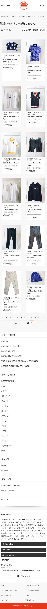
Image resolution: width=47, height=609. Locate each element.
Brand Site (9, 544)
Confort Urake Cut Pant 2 (11, 257)
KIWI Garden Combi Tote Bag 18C (10, 61)
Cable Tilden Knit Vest (34, 117)
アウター (4, 431)
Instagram (8, 555)
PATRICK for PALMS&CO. (11, 356)
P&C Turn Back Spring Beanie (34, 292)
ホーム (3, 586)
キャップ (4, 441)
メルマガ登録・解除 (32, 590)
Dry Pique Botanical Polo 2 (33, 72)
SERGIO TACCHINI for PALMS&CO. (15, 366)
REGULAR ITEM (8, 491)
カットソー (5, 406)
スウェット (5, 416)
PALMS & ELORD (8, 351)
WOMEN (4, 471)
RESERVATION (7, 381)
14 (28, 323)
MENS (3, 466)
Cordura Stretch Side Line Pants (33, 257)
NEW (3, 451)
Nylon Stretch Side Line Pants (11, 303)
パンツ (4, 391)
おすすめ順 (26, 30)
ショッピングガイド (32, 586)
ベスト (4, 426)
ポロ (3, 386)
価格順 (35, 30)
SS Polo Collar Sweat (10, 163)
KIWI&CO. (5, 341)
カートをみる (6, 600)
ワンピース (5, 396)
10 (39, 317)
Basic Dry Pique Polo (10, 209)
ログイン (28, 595)
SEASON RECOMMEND (11, 486)
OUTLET (5, 500)
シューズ (4, 436)
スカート (4, 401)
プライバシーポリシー (9, 590)
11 (44, 317)
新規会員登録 (6, 595)
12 (16, 323)
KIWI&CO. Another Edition (11, 346)
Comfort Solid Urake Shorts (33, 164)
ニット (4, 411)
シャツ (4, 421)
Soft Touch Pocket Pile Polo (11, 118)
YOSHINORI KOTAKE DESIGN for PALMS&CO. (20, 361)
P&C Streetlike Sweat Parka (34, 210)
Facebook (8, 550)
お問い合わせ (23, 576)
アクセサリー (6, 446)
